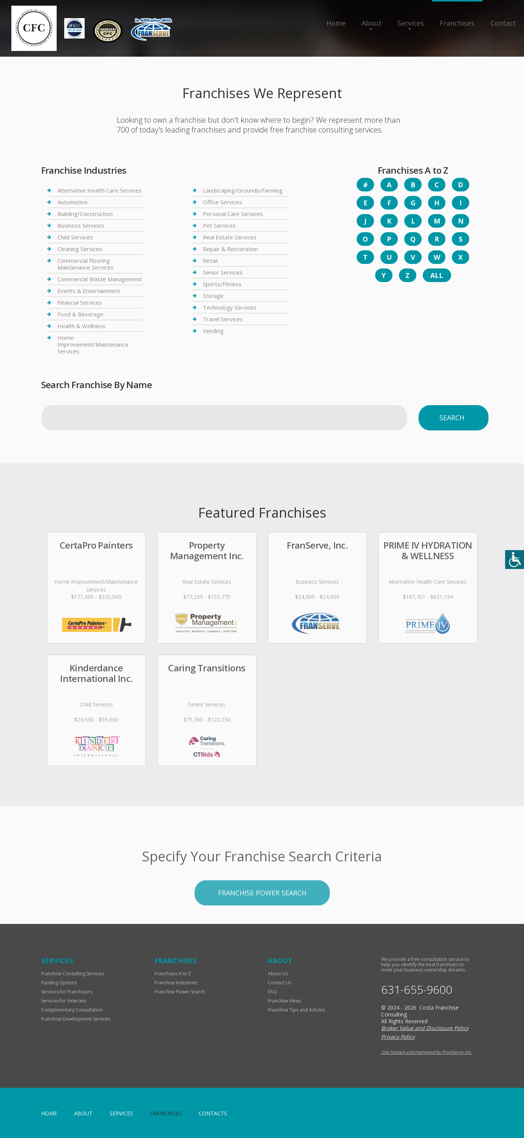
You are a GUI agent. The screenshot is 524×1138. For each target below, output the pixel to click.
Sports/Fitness (222, 284)
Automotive (72, 202)
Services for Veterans (63, 1001)
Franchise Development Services (75, 1019)
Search (451, 417)
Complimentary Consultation (72, 1010)
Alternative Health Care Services (99, 190)
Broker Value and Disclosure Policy (424, 1028)
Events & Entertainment (88, 291)
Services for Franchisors (66, 991)
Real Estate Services (230, 237)
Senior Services (223, 272)
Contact (503, 23)
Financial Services (79, 302)
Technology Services (230, 307)
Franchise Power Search (180, 991)
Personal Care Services (233, 213)
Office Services (222, 202)
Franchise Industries (176, 982)
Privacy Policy (398, 1036)
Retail (210, 260)
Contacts (213, 1113)
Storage (213, 295)
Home (336, 23)
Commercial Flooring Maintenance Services (85, 264)
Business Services (80, 225)
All (436, 275)
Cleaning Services (79, 249)
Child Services (75, 237)
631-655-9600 (416, 989)
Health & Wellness (81, 326)
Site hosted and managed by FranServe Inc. (426, 1052)
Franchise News (284, 1001)
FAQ (272, 991)
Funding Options (59, 982)
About (372, 23)
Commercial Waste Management (99, 279)
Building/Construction (85, 213)
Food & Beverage (80, 314)
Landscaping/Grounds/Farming (243, 190)
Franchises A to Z (173, 973)
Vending (213, 331)
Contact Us (279, 982)
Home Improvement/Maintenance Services (92, 344)
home (49, 1113)
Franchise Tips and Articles (296, 1010)
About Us (278, 973)
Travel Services (223, 319)
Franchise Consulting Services (72, 973)
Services (410, 23)
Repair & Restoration (230, 249)
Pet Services (219, 225)
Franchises (457, 23)
